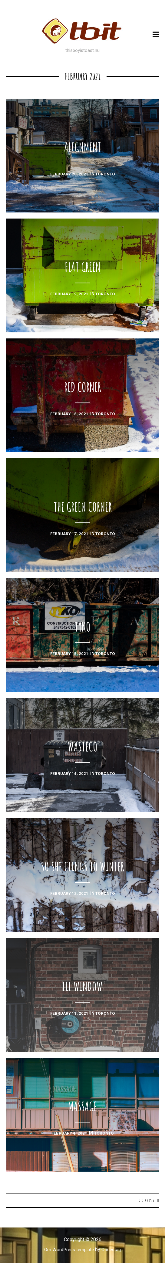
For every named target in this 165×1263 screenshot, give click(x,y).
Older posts (146, 1200)
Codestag (112, 1250)
